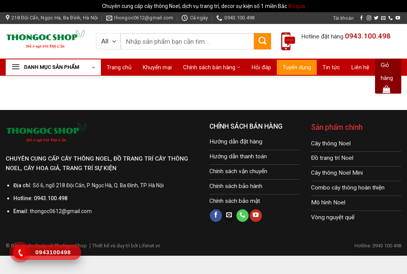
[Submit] (262, 41)
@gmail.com (77, 211)
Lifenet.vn (149, 246)
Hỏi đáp (261, 67)
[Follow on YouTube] (398, 18)
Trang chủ (119, 67)
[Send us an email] (383, 18)
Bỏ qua (296, 6)
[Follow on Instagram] (369, 18)
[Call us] (390, 18)
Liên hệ (360, 67)
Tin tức (331, 67)
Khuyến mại (157, 67)
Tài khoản (343, 18)
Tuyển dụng (297, 67)
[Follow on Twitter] (376, 18)
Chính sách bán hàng (211, 67)
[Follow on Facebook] (361, 18)
